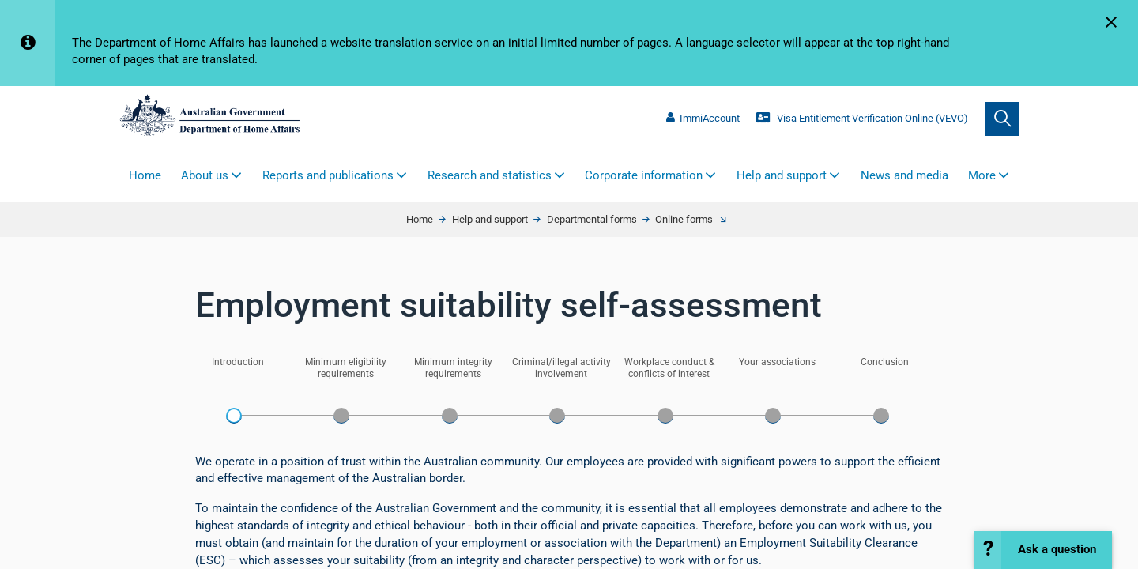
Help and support (490, 219)
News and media (904, 175)
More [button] (982, 175)
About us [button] (204, 175)
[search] (1002, 119)
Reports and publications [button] (328, 175)
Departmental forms (592, 219)
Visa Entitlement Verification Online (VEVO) (861, 118)
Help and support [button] (782, 175)
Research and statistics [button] (490, 175)
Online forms (684, 219)
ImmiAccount (702, 118)
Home (145, 175)
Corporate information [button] (644, 175)
